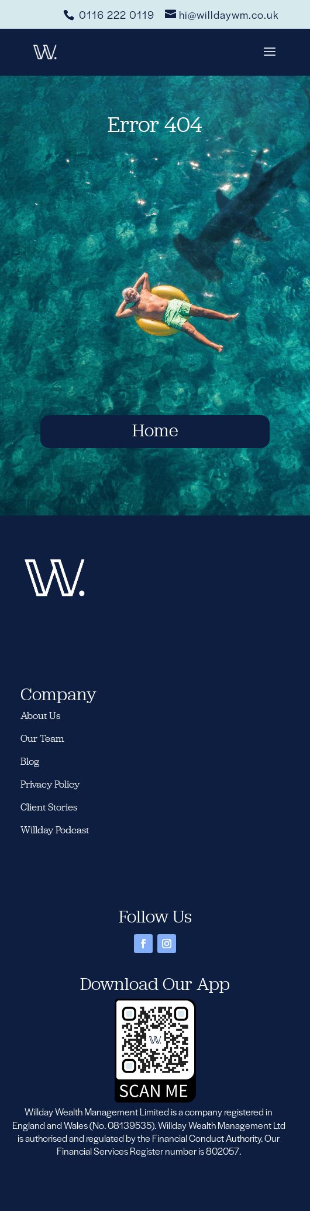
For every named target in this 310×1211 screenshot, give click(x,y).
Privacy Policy (50, 784)
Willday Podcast (55, 829)
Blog (29, 761)
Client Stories (48, 806)
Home (155, 430)
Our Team (42, 738)
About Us (40, 715)
